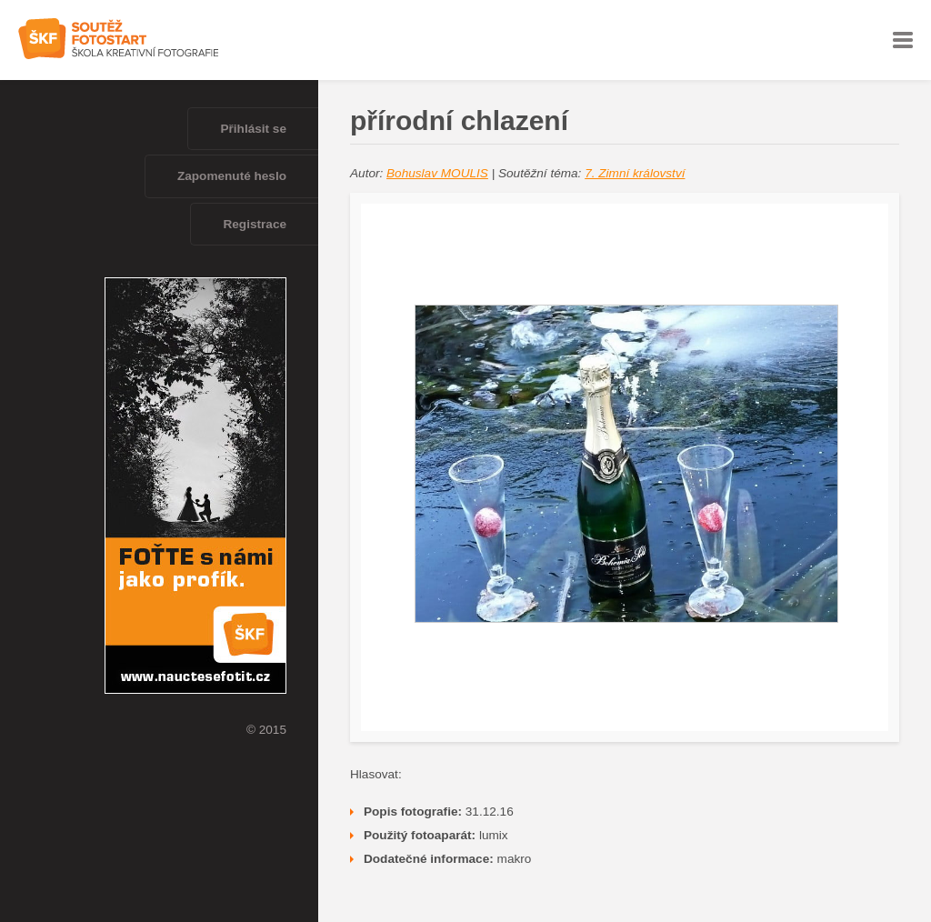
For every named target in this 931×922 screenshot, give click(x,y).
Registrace (254, 224)
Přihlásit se (253, 128)
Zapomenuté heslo (231, 176)
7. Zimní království (635, 173)
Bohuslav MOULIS (437, 173)
